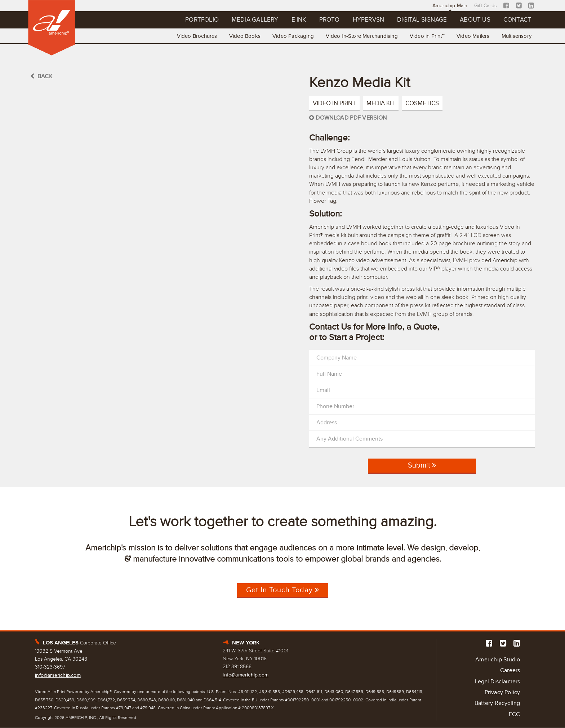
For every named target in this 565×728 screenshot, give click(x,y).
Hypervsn (367, 20)
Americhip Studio (497, 659)
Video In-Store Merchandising (361, 36)
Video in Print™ (426, 36)
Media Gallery (252, 20)
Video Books (243, 36)
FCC (514, 714)
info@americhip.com (58, 675)
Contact (517, 20)
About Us (474, 20)
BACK (41, 76)
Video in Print (334, 103)
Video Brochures (195, 36)
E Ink (296, 20)
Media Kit (380, 103)
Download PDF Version (348, 117)
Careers (510, 670)
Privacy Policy (502, 692)
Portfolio (199, 20)
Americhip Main (450, 6)
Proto (327, 20)
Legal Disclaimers (497, 681)
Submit (422, 467)
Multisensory (516, 36)
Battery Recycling (497, 703)
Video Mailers (472, 36)
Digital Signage (421, 20)
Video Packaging (291, 36)
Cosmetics (422, 103)
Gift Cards (486, 6)
